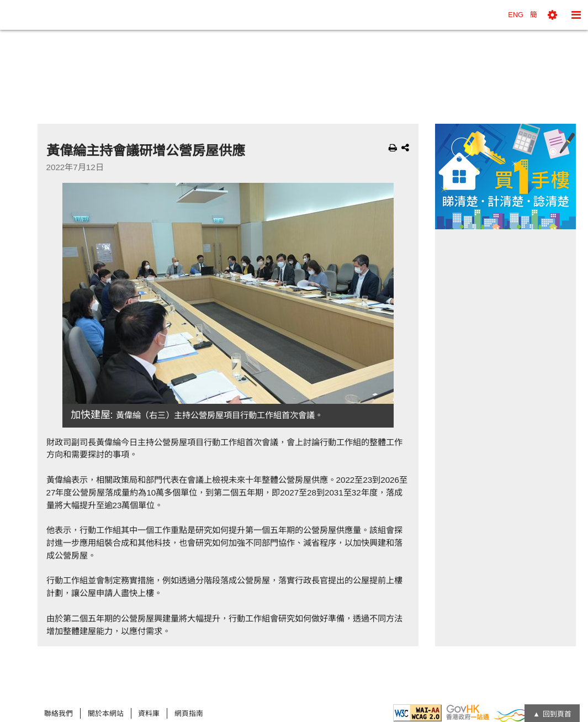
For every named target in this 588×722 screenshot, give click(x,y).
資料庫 (149, 713)
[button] (552, 15)
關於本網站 (106, 713)
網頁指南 (188, 713)
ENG (515, 14)
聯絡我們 (58, 713)
